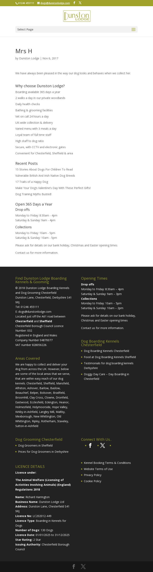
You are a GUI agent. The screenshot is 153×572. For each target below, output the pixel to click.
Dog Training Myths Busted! (33, 194)
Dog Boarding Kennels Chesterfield (106, 351)
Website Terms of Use (98, 469)
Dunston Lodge (29, 58)
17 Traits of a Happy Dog (31, 182)
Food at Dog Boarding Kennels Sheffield (110, 357)
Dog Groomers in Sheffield (35, 445)
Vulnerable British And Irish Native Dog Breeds (45, 175)
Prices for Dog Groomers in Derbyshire (43, 451)
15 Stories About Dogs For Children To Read (44, 169)
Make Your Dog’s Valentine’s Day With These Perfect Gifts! (53, 188)
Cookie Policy (92, 481)
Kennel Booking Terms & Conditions (107, 463)
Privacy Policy (92, 475)
